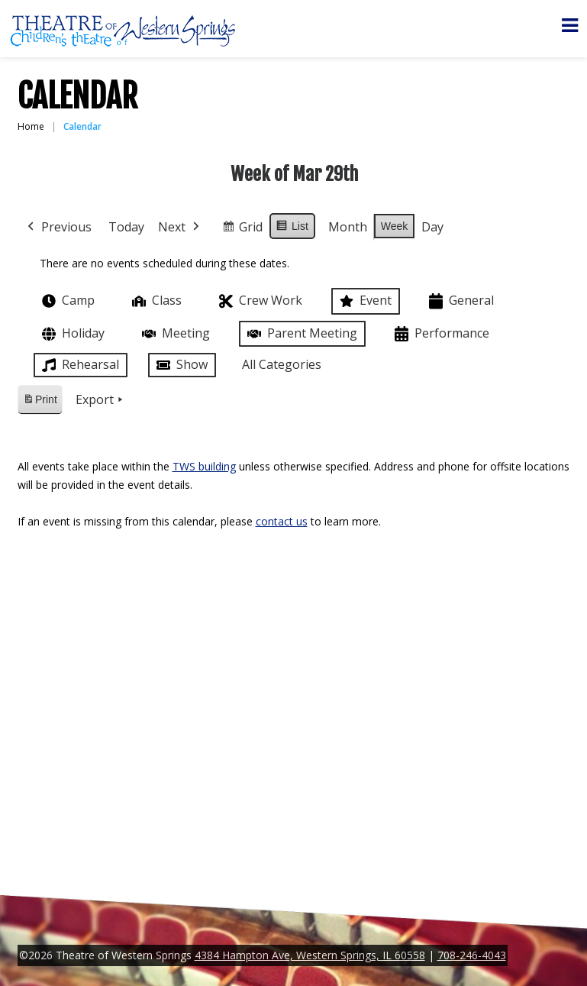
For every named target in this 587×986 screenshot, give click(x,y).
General (460, 301)
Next (180, 227)
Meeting (174, 333)
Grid (242, 229)
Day (432, 226)
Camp (67, 301)
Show (180, 365)
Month (346, 226)
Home (31, 126)
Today (126, 226)
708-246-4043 (471, 955)
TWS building (204, 466)
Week (394, 226)
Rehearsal (79, 365)
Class (155, 300)
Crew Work (259, 301)
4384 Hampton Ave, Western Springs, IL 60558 (310, 955)
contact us (282, 521)
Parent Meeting (300, 333)
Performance (440, 334)
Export (100, 400)
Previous (58, 227)
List (292, 228)
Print (39, 402)
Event (364, 301)
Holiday (72, 334)
